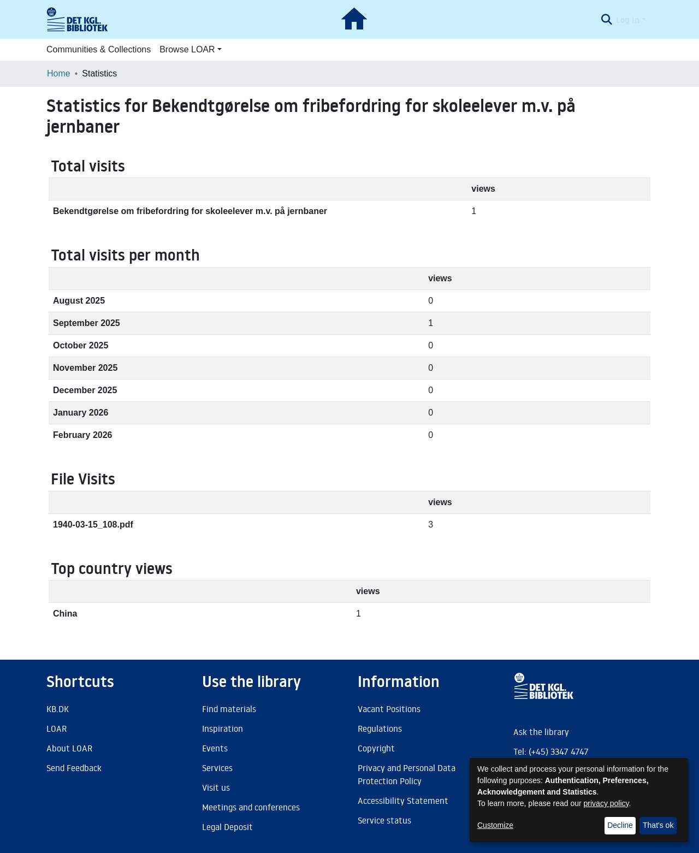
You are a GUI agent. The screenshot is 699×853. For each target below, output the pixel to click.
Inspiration (222, 728)
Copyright (376, 748)
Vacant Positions (389, 708)
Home (58, 73)
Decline (620, 825)
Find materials (229, 708)
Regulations (380, 728)
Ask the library (541, 731)
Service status (384, 820)
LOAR (56, 728)
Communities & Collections (98, 49)
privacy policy (606, 803)
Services (217, 767)
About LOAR (69, 748)
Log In (627, 20)
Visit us (216, 787)
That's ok (658, 825)
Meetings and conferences (251, 807)
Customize (495, 825)
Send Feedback (74, 767)
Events (215, 748)
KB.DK (57, 708)
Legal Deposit (227, 826)
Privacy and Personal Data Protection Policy (406, 774)
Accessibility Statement (403, 800)
